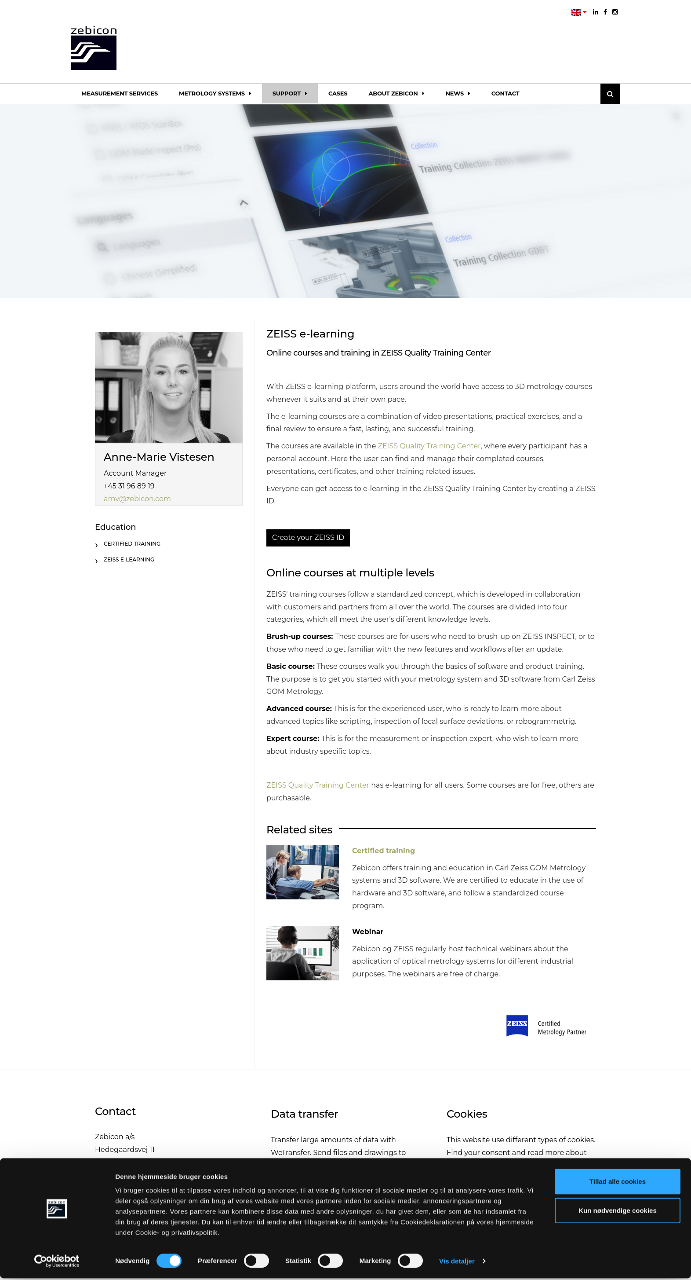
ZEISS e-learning (129, 559)
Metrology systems (215, 93)
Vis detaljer (457, 1262)
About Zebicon (396, 93)
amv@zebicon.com (137, 499)
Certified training (383, 851)
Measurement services (119, 93)
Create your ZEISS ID (308, 537)
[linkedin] (595, 12)
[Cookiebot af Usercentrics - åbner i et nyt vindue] (56, 1262)
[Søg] (610, 94)
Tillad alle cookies (617, 1183)
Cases (338, 93)
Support (290, 93)
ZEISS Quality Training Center (429, 446)
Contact (505, 93)
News (457, 93)
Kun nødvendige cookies (617, 1212)
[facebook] (605, 12)
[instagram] (615, 12)
